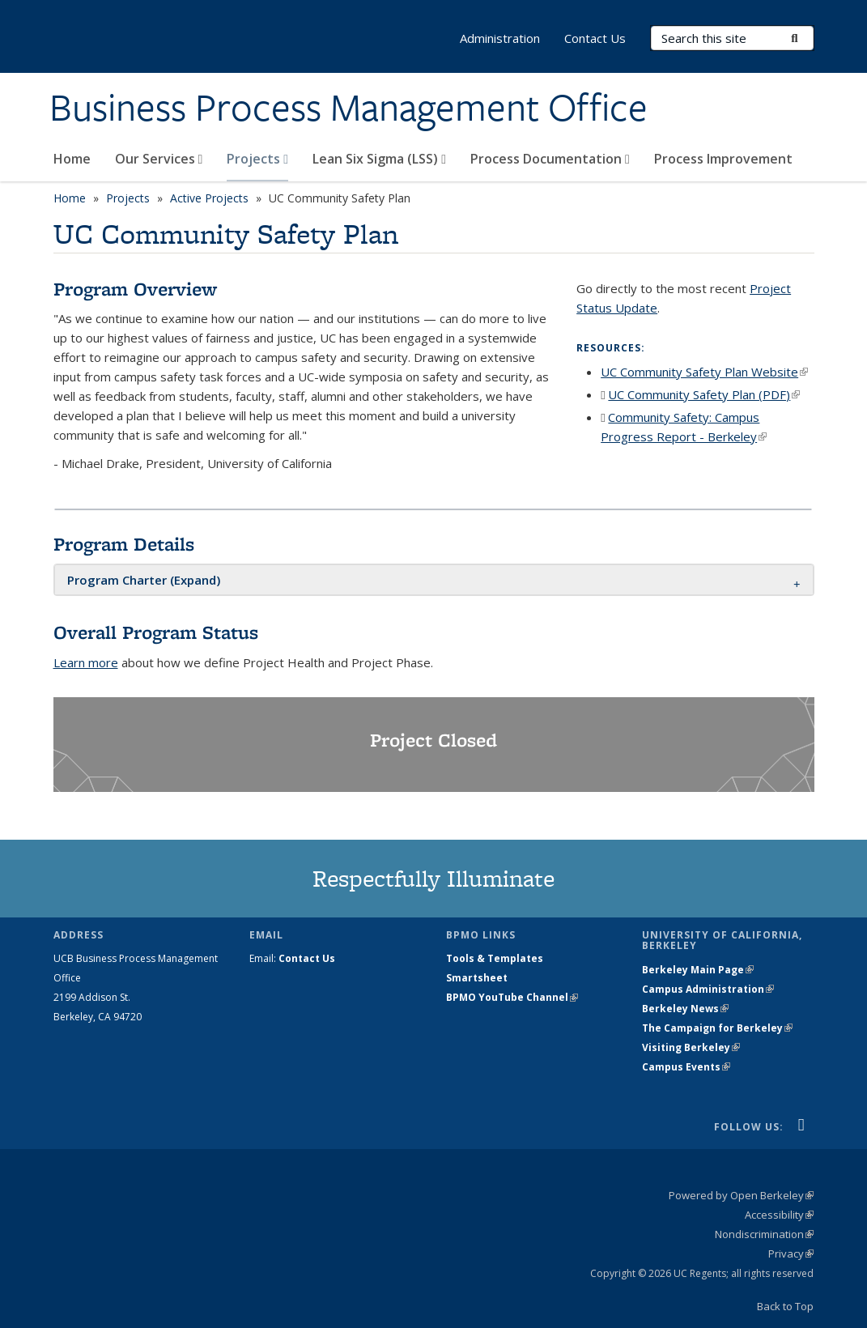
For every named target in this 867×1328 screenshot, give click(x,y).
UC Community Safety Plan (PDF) (704, 394)
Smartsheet (477, 978)
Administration (500, 38)
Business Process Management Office (348, 107)
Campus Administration (708, 989)
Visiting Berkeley (691, 1047)
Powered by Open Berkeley (741, 1195)
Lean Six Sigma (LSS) (379, 159)
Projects (257, 159)
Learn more (85, 662)
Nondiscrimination (764, 1234)
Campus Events (686, 1067)
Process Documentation (550, 159)
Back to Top (785, 1306)
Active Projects (209, 198)
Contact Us (595, 38)
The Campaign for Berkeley (717, 1028)
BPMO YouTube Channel (512, 997)
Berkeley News (685, 1008)
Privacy (791, 1253)
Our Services (159, 159)
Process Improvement (723, 159)
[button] (143, 580)
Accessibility (779, 1214)
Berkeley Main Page (698, 970)
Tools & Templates (494, 958)
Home (72, 159)
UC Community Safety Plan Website (704, 372)
